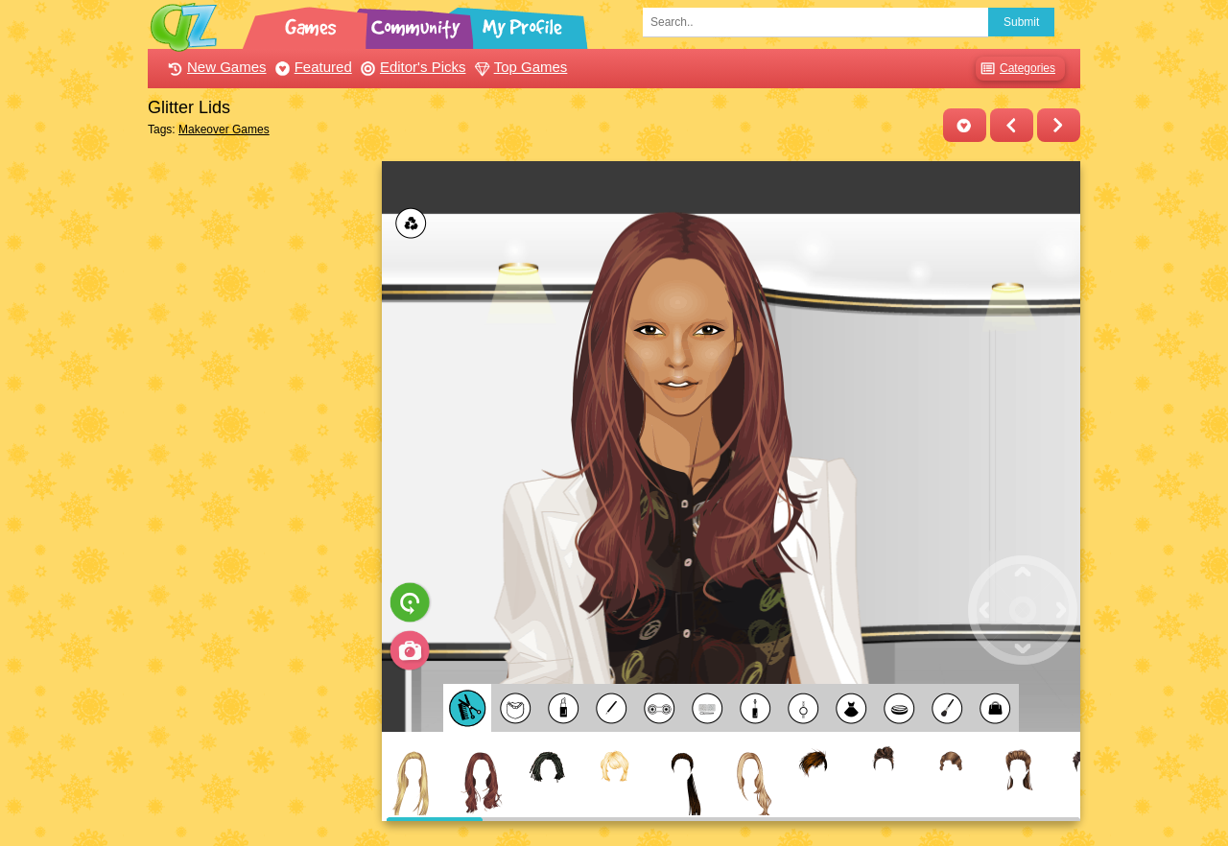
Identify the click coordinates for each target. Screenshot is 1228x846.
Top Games (519, 67)
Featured (311, 67)
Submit (1021, 22)
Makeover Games (224, 129)
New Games (215, 67)
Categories (1015, 69)
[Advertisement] (259, 449)
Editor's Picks (411, 67)
